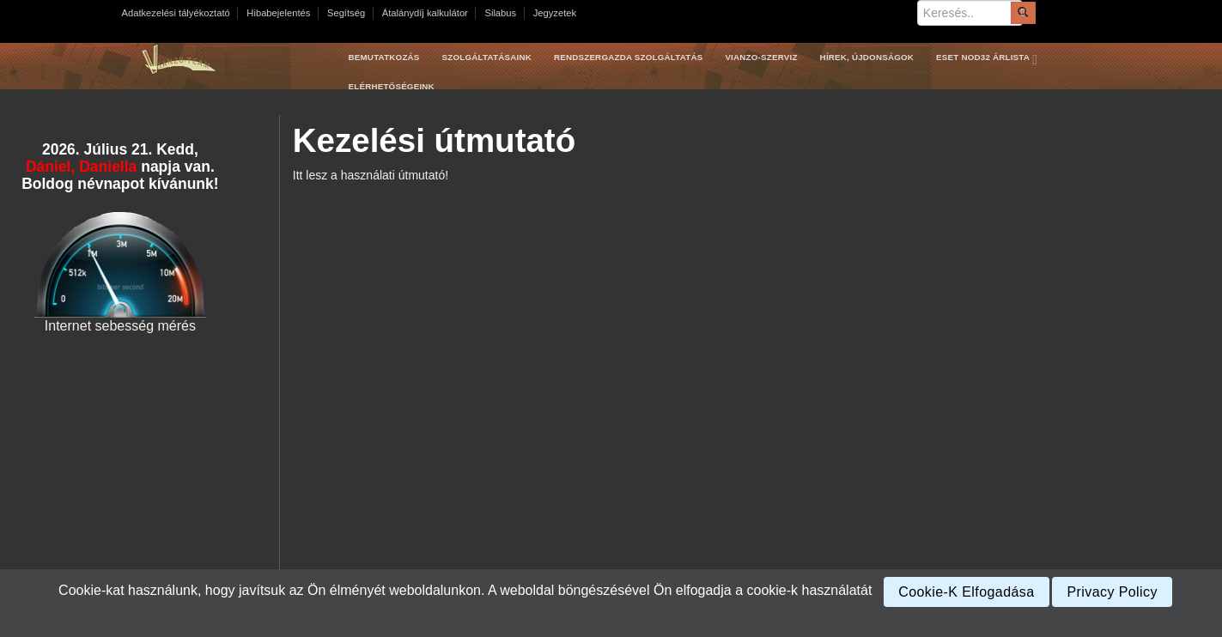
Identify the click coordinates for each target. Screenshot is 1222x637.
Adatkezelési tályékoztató (176, 13)
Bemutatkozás (384, 57)
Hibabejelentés (278, 13)
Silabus (500, 13)
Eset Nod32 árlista (990, 58)
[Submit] (1023, 13)
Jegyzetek (554, 13)
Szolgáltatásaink (487, 57)
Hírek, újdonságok (867, 57)
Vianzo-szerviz (761, 57)
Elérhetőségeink (392, 86)
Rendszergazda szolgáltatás (628, 57)
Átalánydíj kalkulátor (425, 13)
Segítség (346, 13)
